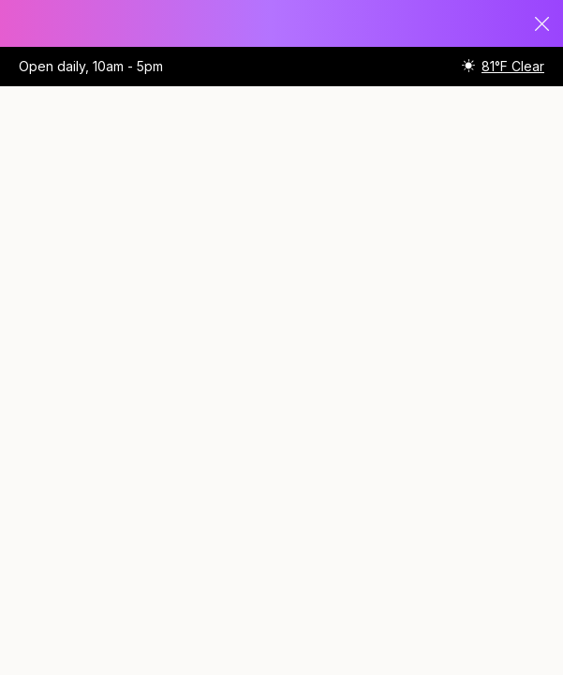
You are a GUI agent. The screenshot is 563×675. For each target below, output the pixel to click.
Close (542, 24)
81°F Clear (513, 66)
